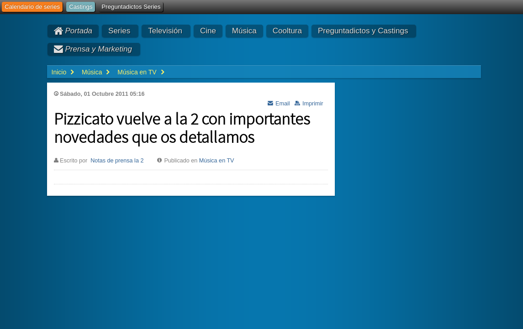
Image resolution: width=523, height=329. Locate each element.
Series (119, 30)
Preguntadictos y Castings (363, 30)
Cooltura (287, 30)
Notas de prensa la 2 (116, 160)
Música (244, 30)
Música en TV (216, 160)
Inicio (59, 72)
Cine (208, 30)
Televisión (165, 30)
